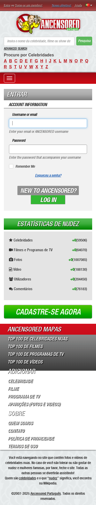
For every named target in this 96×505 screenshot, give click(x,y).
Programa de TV (23, 396)
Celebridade (20, 381)
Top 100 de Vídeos (25, 362)
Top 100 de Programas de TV (35, 354)
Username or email (24, 115)
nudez (53, 478)
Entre (7, 5)
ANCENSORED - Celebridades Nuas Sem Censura (48, 24)
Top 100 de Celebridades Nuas (37, 339)
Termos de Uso (22, 446)
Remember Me (25, 166)
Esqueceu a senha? (48, 175)
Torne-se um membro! (28, 5)
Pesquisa (84, 41)
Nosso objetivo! (61, 5)
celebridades (27, 478)
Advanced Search (15, 48)
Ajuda (78, 5)
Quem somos (20, 423)
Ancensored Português (45, 493)
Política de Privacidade (31, 438)
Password (18, 140)
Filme (13, 388)
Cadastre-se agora (48, 312)
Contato (16, 430)
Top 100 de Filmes (25, 346)
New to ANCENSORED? (48, 191)
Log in (48, 200)
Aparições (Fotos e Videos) (34, 404)
